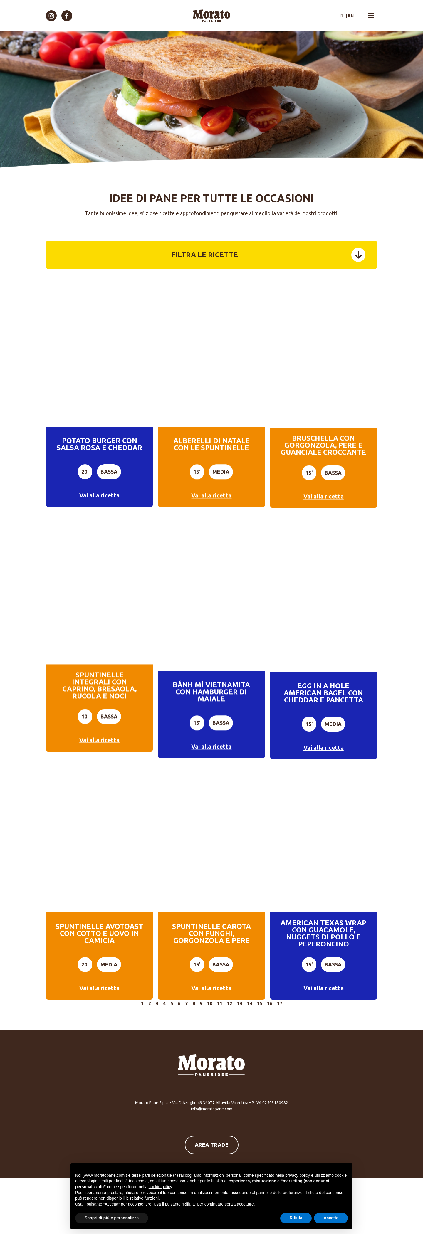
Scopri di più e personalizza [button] (112, 1217)
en (351, 15)
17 (279, 1003)
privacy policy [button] (297, 1175)
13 (239, 1003)
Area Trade (212, 1145)
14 (249, 1003)
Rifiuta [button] (296, 1217)
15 (259, 1003)
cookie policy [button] (160, 1186)
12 (229, 1003)
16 (269, 1003)
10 (209, 1003)
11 (219, 1003)
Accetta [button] (330, 1217)
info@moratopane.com (211, 1109)
